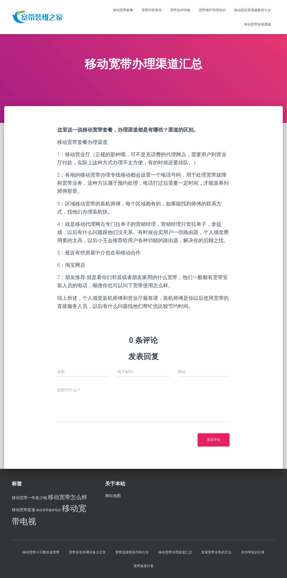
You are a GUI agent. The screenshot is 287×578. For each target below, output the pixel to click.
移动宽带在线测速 (257, 24)
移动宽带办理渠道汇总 (175, 552)
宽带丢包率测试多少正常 (87, 552)
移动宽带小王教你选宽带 (40, 552)
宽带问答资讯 (152, 10)
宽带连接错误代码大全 (132, 552)
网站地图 (113, 495)
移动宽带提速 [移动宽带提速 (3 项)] (23, 509)
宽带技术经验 (180, 10)
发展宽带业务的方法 (216, 552)
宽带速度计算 (143, 566)
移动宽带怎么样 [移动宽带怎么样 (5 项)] (67, 497)
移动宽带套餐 (123, 10)
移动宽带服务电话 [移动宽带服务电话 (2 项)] (48, 510)
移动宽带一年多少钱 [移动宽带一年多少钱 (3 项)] (29, 497)
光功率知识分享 (253, 552)
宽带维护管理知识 (212, 10)
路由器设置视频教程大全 (252, 10)
